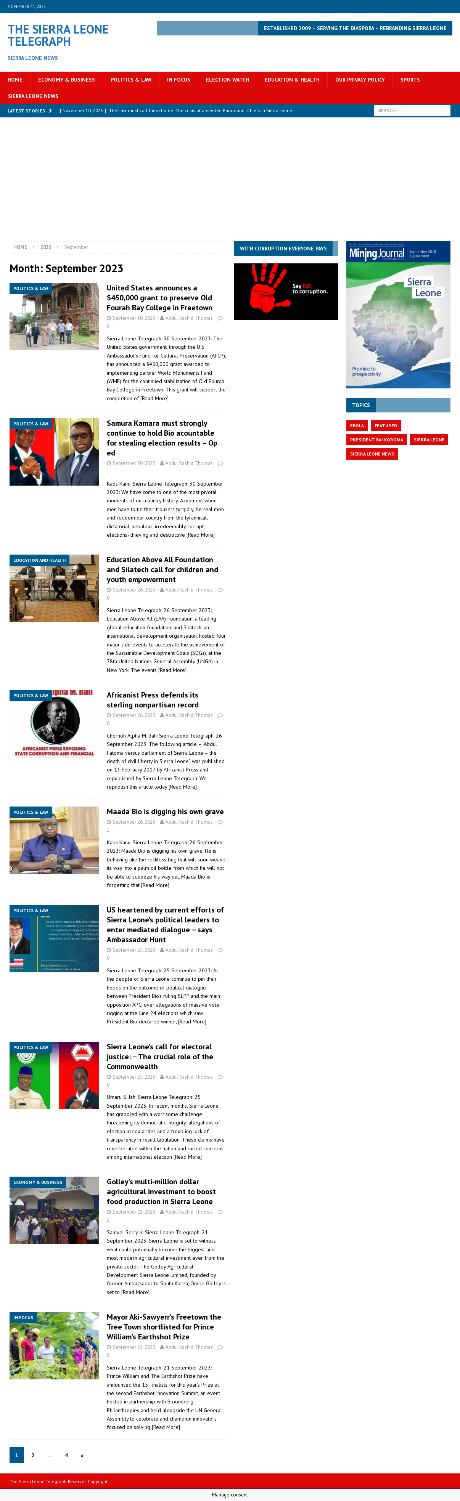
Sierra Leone (429, 440)
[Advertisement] (230, 184)
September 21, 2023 (134, 1212)
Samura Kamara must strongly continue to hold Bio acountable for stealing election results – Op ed (162, 438)
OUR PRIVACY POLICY (360, 79)
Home (15, 79)
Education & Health (292, 79)
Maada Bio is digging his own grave (165, 811)
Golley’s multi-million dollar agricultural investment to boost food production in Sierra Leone (161, 1191)
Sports (410, 79)
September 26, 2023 (134, 590)
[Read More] (154, 398)
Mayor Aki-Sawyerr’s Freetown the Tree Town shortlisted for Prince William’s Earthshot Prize (164, 1327)
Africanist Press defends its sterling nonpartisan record (153, 700)
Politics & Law (131, 79)
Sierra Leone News (33, 96)
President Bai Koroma (376, 440)
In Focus (178, 79)
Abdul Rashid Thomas (189, 318)
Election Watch (227, 79)
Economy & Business (66, 79)
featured (386, 425)
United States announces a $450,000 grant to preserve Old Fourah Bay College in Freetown (159, 298)
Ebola (357, 425)
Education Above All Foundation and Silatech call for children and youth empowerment (162, 569)
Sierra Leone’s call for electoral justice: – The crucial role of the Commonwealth (160, 1056)
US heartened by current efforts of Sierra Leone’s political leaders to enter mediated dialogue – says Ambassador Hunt (165, 925)
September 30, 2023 (134, 318)
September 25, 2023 (134, 950)
